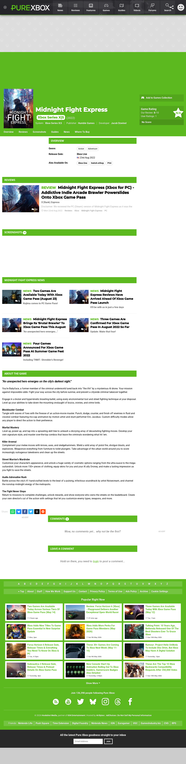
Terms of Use (115, 591)
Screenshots (39, 132)
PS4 (109, 163)
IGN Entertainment (76, 715)
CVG (166, 723)
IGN (113, 723)
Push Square (42, 723)
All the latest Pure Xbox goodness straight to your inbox (93, 735)
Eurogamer (124, 723)
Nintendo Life (25, 723)
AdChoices (111, 715)
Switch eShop (97, 163)
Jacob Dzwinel (119, 123)
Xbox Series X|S (53, 123)
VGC (135, 723)
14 (84, 329)
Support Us (69, 591)
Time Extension (61, 723)
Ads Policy (131, 591)
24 (17, 353)
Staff (39, 591)
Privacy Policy (97, 591)
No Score (146, 122)
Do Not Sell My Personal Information (135, 715)
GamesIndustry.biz (151, 723)
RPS (174, 723)
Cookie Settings (159, 591)
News (67, 132)
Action (81, 149)
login (96, 561)
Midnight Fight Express (91, 210)
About (30, 591)
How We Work (52, 591)
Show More (93, 683)
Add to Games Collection (156, 98)
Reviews (23, 132)
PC (106, 210)
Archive (144, 591)
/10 (156, 112)
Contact (83, 591)
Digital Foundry (80, 723)
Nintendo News (99, 723)
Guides (55, 132)
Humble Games (86, 123)
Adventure (92, 149)
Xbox (76, 210)
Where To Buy (82, 132)
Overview (9, 132)
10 (34, 209)
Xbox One (82, 163)
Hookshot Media (49, 715)
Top (21, 591)
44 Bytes (100, 715)
